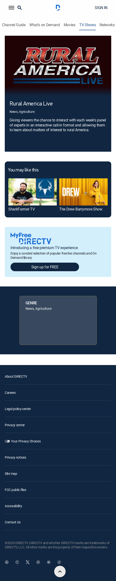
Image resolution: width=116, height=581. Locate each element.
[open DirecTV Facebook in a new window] (17, 562)
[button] (11, 7)
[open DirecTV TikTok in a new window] (59, 562)
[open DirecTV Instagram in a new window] (38, 562)
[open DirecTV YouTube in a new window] (49, 562)
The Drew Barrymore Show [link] (80, 209)
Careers (10, 392)
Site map (11, 473)
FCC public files (15, 489)
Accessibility (13, 506)
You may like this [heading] (23, 170)
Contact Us (13, 522)
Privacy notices (15, 457)
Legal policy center (18, 408)
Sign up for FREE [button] (44, 267)
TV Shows (87, 24)
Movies (69, 24)
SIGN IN (101, 7)
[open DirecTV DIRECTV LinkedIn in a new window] (7, 562)
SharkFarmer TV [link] (21, 209)
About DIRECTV (16, 376)
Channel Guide (14, 24)
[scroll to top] (60, 571)
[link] (32, 191)
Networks (107, 24)
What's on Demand (44, 24)
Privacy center (15, 425)
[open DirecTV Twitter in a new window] (28, 562)
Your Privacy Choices (26, 441)
